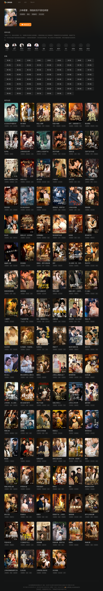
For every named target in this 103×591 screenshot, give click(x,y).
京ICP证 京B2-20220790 (43, 587)
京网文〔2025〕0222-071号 (57, 587)
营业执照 (38, 589)
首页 (19, 2)
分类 (25, 2)
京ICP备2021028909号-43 (29, 587)
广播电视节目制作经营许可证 (59, 589)
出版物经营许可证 (46, 589)
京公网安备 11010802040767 (72, 587)
